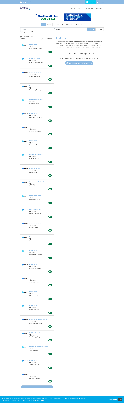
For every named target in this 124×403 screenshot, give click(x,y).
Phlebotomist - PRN (35, 72)
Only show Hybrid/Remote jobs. (30, 32)
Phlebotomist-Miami (35, 168)
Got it (120, 399)
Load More (37, 387)
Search (43, 24)
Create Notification (47, 38)
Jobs (79, 8)
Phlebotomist (33, 44)
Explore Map (57, 24)
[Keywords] (37, 29)
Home (73, 8)
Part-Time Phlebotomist (36, 99)
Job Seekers (90, 2)
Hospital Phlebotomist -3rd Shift (38, 346)
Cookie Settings (112, 399)
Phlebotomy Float (34, 58)
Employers (100, 2)
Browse (49, 24)
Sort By (23, 38)
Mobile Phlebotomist (35, 209)
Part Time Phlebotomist (36, 333)
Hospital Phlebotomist (36, 154)
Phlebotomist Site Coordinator (38, 182)
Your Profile (88, 8)
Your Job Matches (67, 24)
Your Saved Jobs (78, 24)
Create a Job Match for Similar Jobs (79, 63)
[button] (100, 29)
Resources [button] (99, 8)
